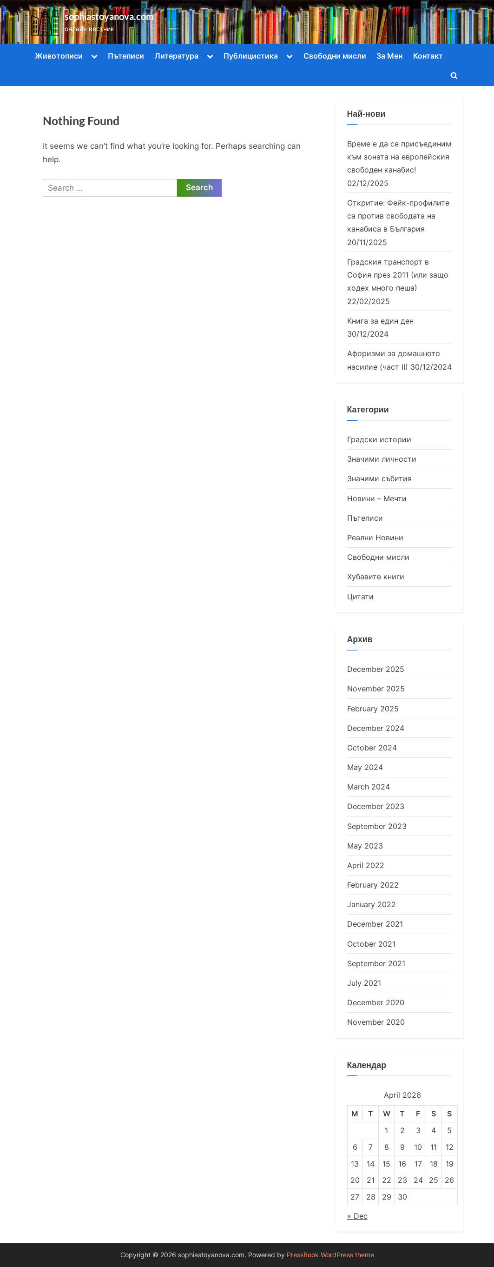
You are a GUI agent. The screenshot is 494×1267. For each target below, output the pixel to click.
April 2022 (365, 865)
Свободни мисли (334, 55)
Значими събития (379, 478)
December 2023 (375, 806)
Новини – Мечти (377, 498)
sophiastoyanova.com (109, 16)
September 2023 (377, 826)
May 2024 (365, 767)
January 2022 (371, 904)
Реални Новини (375, 537)
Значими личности (381, 459)
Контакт (428, 55)
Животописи (59, 55)
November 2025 (376, 688)
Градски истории (379, 439)
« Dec (357, 1216)
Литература (176, 55)
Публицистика (251, 55)
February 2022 (373, 884)
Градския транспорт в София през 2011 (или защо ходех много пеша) (397, 275)
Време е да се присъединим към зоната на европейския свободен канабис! (399, 157)
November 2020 (376, 1022)
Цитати (360, 596)
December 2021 (375, 924)
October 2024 (372, 747)
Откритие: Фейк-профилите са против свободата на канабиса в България (398, 216)
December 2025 (375, 669)
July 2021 (364, 983)
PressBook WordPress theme (330, 1255)
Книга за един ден (380, 320)
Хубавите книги (375, 576)
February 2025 (373, 708)
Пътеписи (126, 55)
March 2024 (368, 786)
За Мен (389, 55)
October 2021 (371, 944)
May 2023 (365, 845)
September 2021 (376, 963)
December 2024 (375, 728)
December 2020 (375, 1002)
